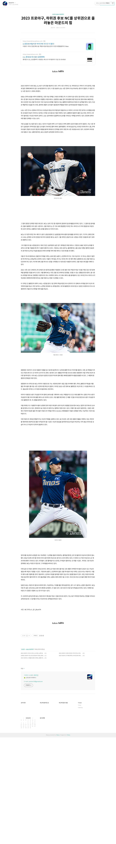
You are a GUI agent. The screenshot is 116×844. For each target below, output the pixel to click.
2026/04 (28, 794)
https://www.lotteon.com (30, 54)
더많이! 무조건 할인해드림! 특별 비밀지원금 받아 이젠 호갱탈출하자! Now (46, 46)
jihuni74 (12, 3)
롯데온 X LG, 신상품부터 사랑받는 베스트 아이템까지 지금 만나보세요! (44, 59)
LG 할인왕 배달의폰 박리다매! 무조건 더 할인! (38, 44)
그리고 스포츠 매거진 (31, 726)
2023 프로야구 (30, 700)
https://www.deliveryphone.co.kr (33, 41)
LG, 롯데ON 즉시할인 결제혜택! (34, 57)
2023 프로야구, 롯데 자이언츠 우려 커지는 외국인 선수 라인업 (70, 704)
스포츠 (23, 700)
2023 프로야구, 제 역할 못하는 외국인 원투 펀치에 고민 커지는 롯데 (70, 706)
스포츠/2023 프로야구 (58, 14)
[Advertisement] (58, 451)
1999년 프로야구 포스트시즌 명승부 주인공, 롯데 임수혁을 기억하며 (32, 706)
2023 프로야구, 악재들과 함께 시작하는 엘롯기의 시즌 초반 (32, 708)
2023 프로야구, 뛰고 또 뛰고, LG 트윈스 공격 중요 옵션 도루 (32, 704)
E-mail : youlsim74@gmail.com (33, 732)
